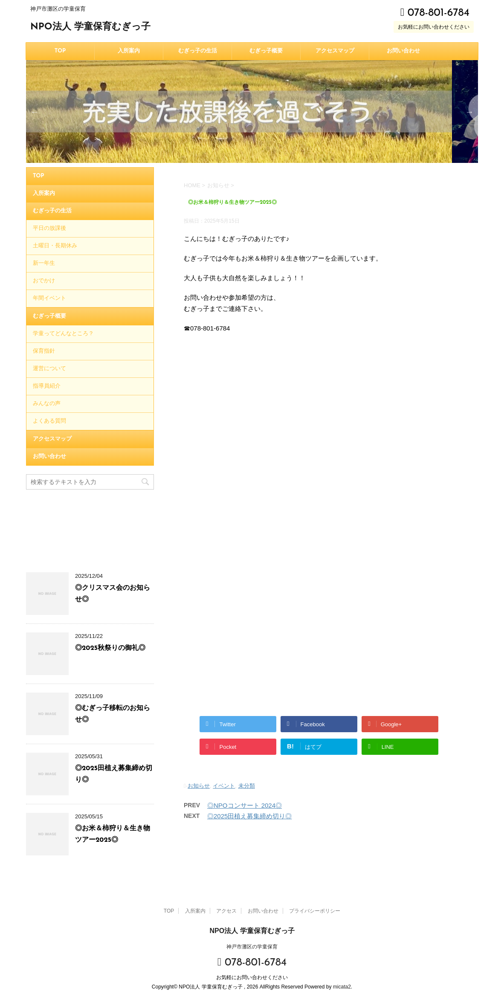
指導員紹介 (47, 386)
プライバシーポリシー (314, 911)
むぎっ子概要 (266, 51)
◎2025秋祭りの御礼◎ (110, 648)
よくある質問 (49, 421)
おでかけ (44, 281)
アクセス (226, 911)
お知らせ (199, 786)
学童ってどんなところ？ (63, 333)
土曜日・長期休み (55, 246)
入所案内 (129, 51)
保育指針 (44, 351)
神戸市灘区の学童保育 (252, 947)
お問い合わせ (403, 51)
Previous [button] (34, 111)
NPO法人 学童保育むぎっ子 (90, 27)
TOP (60, 51)
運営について (49, 368)
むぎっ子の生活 (197, 51)
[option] (252, 111)
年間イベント (49, 298)
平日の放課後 (49, 228)
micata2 (342, 987)
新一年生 (44, 263)
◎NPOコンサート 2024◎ (244, 805)
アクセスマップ (335, 51)
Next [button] (469, 111)
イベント (224, 786)
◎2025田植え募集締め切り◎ (249, 816)
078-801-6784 (434, 13)
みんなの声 (47, 403)
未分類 (246, 786)
